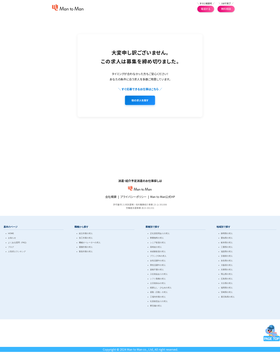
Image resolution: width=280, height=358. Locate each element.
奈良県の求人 (227, 261)
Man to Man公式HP (162, 197)
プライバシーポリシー (133, 197)
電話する (206, 9)
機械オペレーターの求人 (90, 243)
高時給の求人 (156, 248)
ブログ (11, 248)
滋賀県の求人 (227, 252)
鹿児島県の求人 (228, 297)
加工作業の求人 (86, 238)
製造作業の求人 (86, 252)
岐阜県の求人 (227, 243)
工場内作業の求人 (158, 297)
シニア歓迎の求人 (158, 243)
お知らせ (12, 238)
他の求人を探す (140, 101)
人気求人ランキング (17, 252)
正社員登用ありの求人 (160, 234)
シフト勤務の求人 (158, 279)
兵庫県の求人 (227, 270)
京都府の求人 (227, 257)
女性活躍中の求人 (158, 261)
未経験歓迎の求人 (158, 252)
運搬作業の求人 (86, 248)
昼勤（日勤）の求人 (159, 293)
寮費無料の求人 (157, 238)
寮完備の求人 (156, 306)
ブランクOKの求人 (158, 257)
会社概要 (111, 197)
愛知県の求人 (227, 238)
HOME (11, 234)
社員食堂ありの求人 (159, 302)
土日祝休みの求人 (158, 284)
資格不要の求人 (157, 270)
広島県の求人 (227, 279)
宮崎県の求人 (227, 293)
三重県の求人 (227, 248)
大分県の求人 (227, 284)
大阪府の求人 (227, 266)
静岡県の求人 (227, 234)
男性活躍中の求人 (158, 266)
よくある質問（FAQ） (18, 243)
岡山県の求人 (227, 275)
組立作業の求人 (86, 234)
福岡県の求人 (227, 288)
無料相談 (226, 9)
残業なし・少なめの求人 (161, 288)
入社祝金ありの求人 (159, 275)
